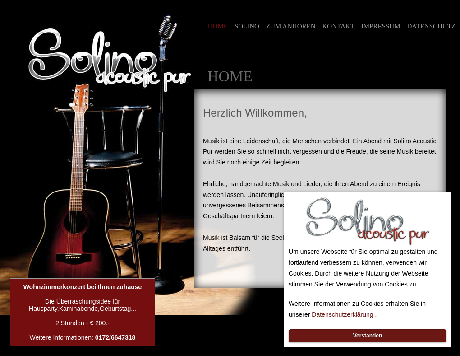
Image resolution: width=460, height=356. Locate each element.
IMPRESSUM (380, 26)
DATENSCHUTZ (431, 26)
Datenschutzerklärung (342, 314)
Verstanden (367, 336)
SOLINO (247, 26)
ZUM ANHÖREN (291, 26)
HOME (218, 26)
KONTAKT (338, 26)
